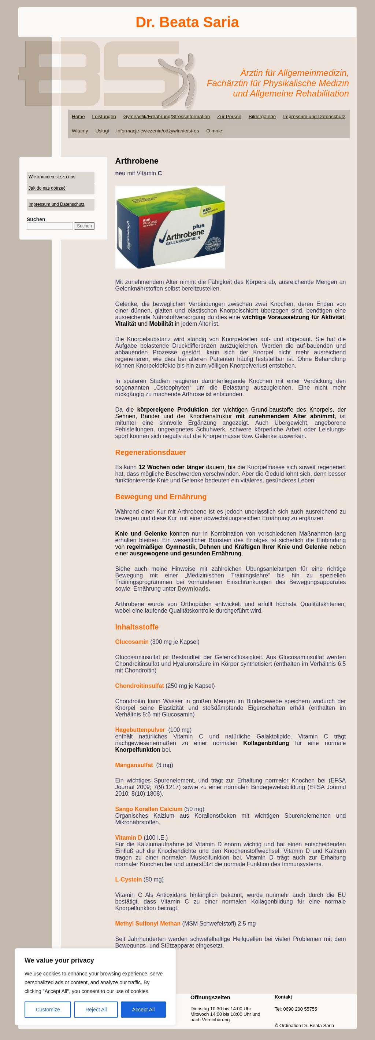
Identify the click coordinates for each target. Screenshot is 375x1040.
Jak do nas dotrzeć (47, 188)
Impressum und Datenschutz (314, 116)
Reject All (96, 1009)
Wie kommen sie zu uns (52, 176)
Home (78, 116)
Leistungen (104, 116)
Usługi (102, 131)
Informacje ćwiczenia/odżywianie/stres (157, 131)
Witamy (80, 131)
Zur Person (229, 116)
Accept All (143, 1009)
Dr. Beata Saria (187, 22)
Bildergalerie (262, 116)
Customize (48, 1009)
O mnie (214, 131)
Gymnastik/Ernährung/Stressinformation (166, 116)
